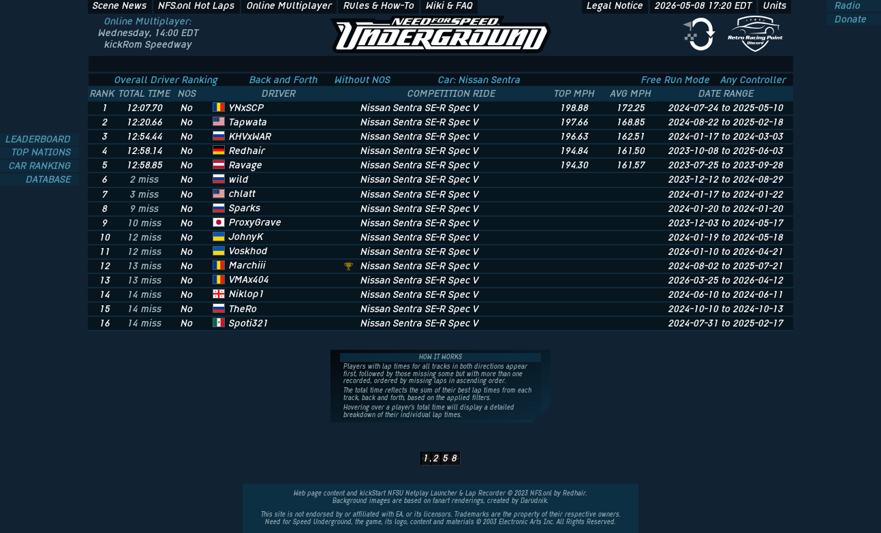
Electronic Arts (520, 522)
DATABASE (49, 179)
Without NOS (362, 80)
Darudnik (534, 501)
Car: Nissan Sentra (479, 80)
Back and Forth (283, 80)
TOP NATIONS (42, 152)
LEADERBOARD (39, 139)
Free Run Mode (675, 80)
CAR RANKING (41, 166)
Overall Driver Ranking (166, 80)
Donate (849, 19)
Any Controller (753, 80)
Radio (846, 6)
